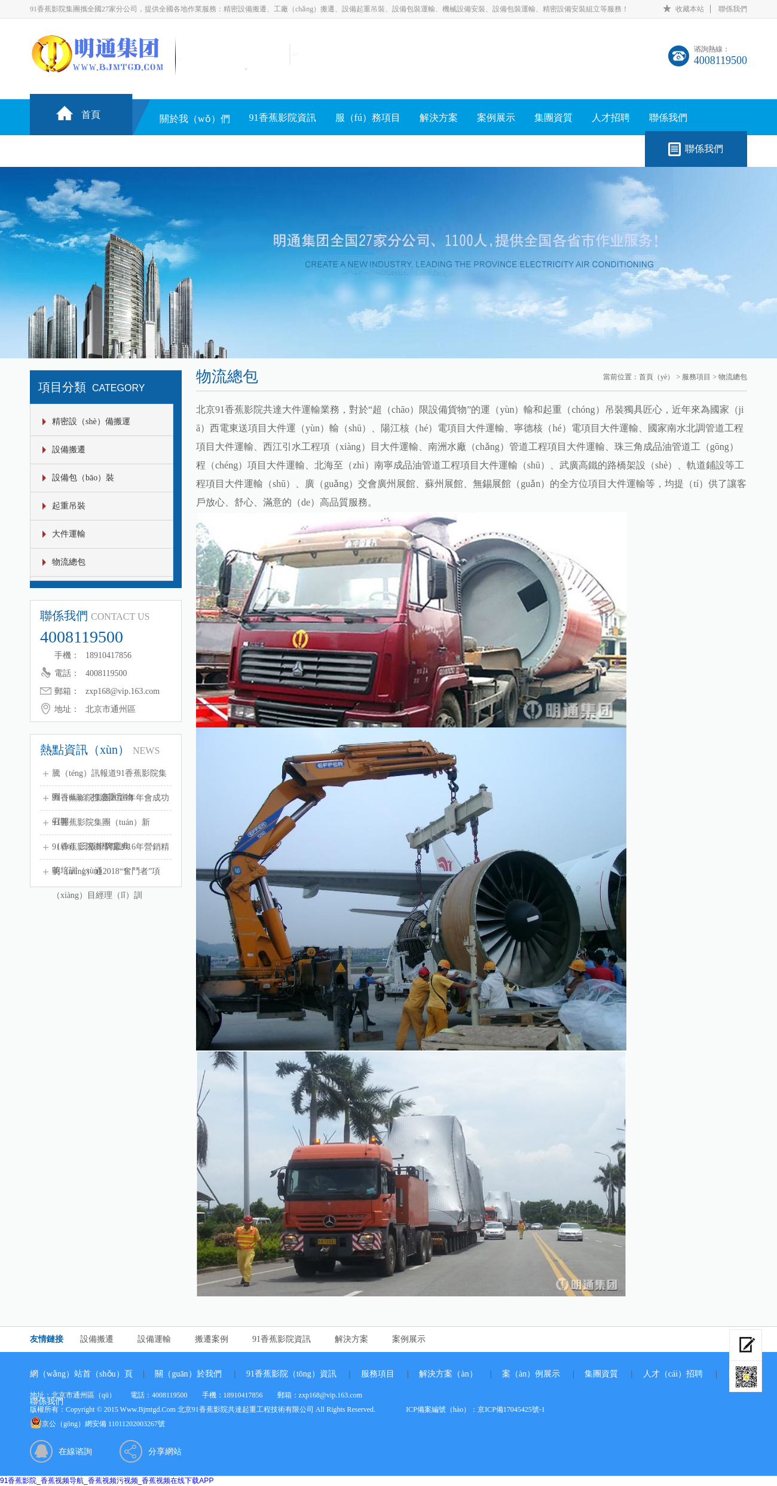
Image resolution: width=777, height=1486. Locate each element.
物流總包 (68, 562)
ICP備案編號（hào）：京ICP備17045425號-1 (475, 1409)
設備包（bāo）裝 (83, 477)
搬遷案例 (211, 1339)
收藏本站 (689, 9)
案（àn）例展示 (531, 1373)
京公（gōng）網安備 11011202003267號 (103, 1424)
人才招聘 (611, 117)
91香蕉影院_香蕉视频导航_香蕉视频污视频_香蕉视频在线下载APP (106, 1480)
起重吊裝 (68, 505)
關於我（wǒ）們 (195, 119)
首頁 (90, 114)
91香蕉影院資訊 (282, 117)
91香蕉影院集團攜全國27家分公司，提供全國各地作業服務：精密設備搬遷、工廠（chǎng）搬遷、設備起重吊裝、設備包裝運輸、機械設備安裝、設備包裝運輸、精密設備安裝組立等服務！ (329, 9)
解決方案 (439, 117)
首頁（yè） (656, 377)
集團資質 (553, 117)
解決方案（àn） (448, 1373)
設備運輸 (154, 1339)
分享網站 (165, 1451)
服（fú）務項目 (367, 117)
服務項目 (696, 377)
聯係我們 (732, 9)
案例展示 (496, 117)
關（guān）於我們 (188, 1373)
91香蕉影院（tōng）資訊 (291, 1373)
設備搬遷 (68, 449)
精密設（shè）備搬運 (91, 421)
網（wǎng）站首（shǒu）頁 (81, 1373)
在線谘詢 (75, 1451)
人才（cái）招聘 (673, 1373)
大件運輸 (68, 533)
